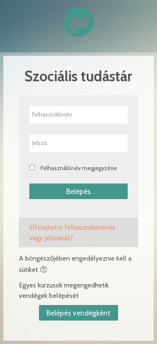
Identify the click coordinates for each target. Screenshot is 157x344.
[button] (45, 270)
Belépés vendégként (78, 312)
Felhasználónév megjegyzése (79, 168)
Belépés (78, 191)
